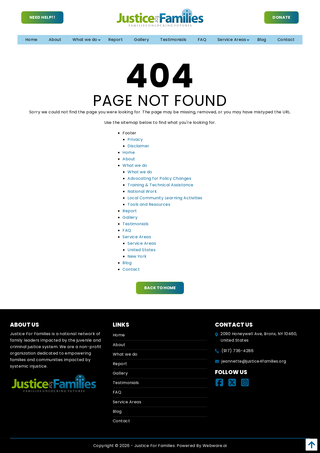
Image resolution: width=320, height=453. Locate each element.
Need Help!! (42, 17)
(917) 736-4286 (238, 351)
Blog (127, 263)
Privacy (135, 139)
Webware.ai (214, 446)
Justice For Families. (155, 446)
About (128, 159)
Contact (131, 269)
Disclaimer (139, 146)
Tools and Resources (149, 204)
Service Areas (136, 237)
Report (129, 211)
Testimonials (135, 224)
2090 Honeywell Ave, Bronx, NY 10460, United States (258, 337)
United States (142, 250)
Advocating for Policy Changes (159, 178)
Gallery (130, 217)
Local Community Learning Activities (165, 198)
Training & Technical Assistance (161, 185)
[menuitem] (31, 39)
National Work (142, 191)
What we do (134, 165)
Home (128, 152)
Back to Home (160, 288)
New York (137, 256)
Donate (281, 17)
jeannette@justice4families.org (254, 361)
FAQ (126, 230)
